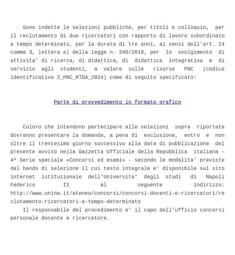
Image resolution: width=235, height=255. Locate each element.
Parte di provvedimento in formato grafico (117, 102)
